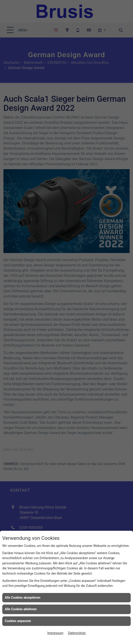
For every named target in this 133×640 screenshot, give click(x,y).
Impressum (55, 633)
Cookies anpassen (18, 621)
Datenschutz (77, 633)
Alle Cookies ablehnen (21, 609)
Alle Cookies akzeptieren (22, 597)
